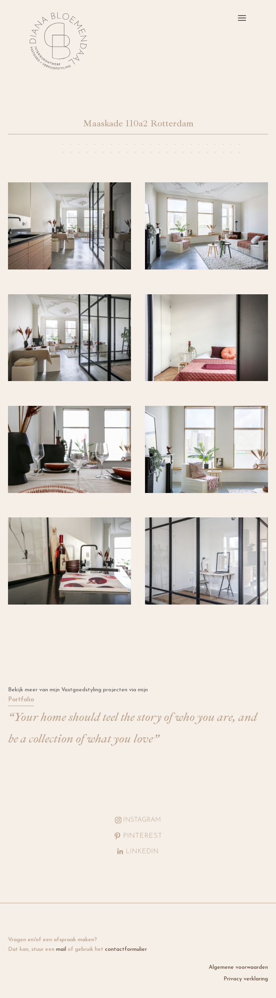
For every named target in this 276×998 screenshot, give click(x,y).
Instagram (142, 820)
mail (61, 949)
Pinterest (142, 836)
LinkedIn (142, 851)
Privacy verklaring (246, 979)
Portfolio (21, 700)
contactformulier (126, 949)
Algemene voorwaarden (238, 967)
